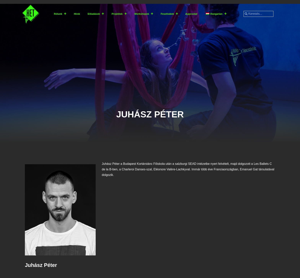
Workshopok (143, 14)
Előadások (96, 14)
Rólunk (60, 14)
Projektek (119, 14)
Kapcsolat (191, 13)
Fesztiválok (169, 14)
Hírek (77, 13)
